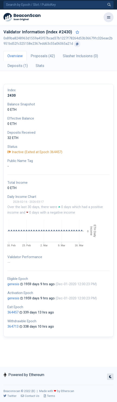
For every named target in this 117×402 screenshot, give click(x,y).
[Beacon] (22, 17)
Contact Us (30, 396)
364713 (13, 326)
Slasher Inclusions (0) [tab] (80, 56)
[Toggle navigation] (109, 17)
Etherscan (67, 391)
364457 (13, 312)
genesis (13, 284)
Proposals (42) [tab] (43, 56)
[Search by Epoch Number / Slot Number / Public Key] (58, 5)
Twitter (9, 396)
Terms (49, 396)
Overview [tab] (15, 56)
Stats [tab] (40, 65)
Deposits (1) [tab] (17, 65)
